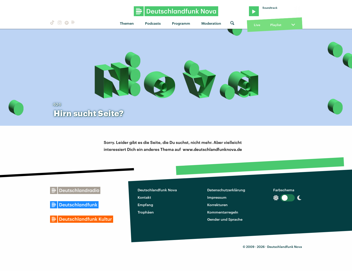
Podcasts (153, 23)
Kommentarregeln (222, 212)
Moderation (211, 23)
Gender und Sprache (224, 219)
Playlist (275, 25)
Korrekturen (217, 205)
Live (257, 25)
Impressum (217, 197)
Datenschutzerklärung (226, 190)
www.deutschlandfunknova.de (212, 149)
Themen (127, 23)
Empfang (145, 205)
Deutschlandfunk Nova (157, 190)
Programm (181, 23)
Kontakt (144, 197)
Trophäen (146, 212)
